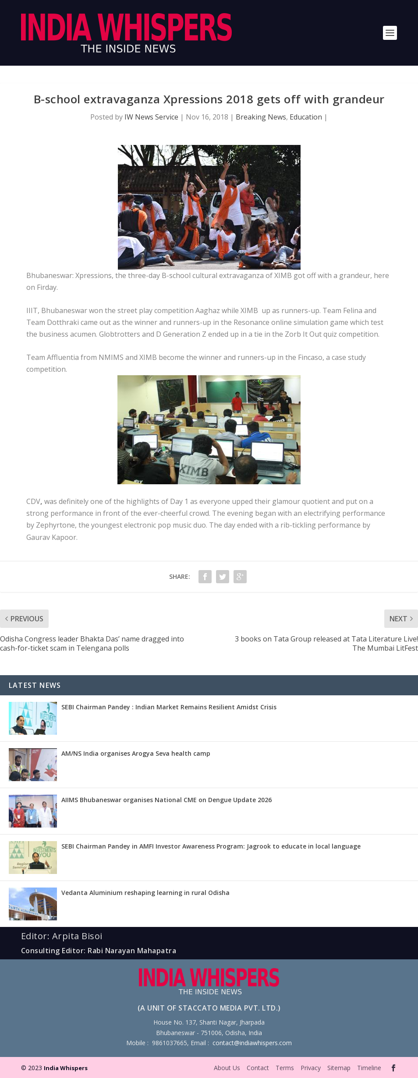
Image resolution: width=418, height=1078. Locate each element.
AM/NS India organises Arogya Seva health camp (135, 753)
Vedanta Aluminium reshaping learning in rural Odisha (145, 892)
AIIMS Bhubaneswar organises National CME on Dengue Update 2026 (166, 800)
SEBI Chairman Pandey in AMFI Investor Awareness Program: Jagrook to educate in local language (211, 846)
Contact (258, 1068)
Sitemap (339, 1068)
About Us (227, 1068)
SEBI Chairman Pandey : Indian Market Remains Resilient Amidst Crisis (168, 707)
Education (306, 117)
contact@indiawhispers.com (252, 1043)
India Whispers (66, 1068)
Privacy (311, 1068)
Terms (285, 1068)
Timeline (369, 1068)
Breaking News (261, 117)
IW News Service (151, 117)
